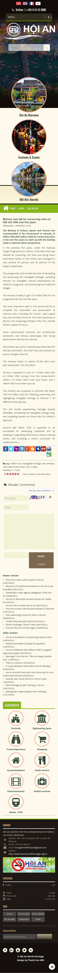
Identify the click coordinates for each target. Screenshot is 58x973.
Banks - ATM (15, 812)
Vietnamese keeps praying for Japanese (25, 643)
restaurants (24, 919)
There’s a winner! (14, 662)
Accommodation (16, 770)
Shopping (42, 749)
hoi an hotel (9, 919)
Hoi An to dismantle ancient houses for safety (28, 599)
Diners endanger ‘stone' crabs (20, 624)
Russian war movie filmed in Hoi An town (26, 679)
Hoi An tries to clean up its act (21, 605)
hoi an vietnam (38, 914)
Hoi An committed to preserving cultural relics (29, 637)
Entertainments (15, 791)
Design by (30, 960)
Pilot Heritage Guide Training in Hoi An (25, 685)
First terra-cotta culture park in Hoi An (25, 580)
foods (38, 919)
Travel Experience (16, 749)
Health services (42, 791)
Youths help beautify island (19, 621)
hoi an (9, 914)
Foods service (42, 770)
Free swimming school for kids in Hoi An (26, 615)
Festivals (16, 728)
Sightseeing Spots (42, 728)
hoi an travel (23, 914)
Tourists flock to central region (21, 628)
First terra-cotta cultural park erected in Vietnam (30, 608)
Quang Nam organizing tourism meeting (26, 691)
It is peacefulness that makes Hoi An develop (28, 666)
